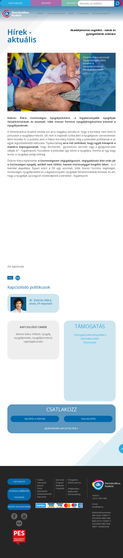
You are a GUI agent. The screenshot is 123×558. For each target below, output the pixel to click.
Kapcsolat (41, 496)
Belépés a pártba (35, 418)
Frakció (40, 480)
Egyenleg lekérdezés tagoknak (19, 494)
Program (60, 482)
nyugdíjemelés (22, 338)
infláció (36, 334)
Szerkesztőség (74, 494)
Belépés (46, 3)
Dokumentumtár (44, 494)
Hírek (70, 12)
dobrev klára (23, 334)
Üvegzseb (60, 488)
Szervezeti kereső (55, 12)
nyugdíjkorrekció (42, 338)
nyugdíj (46, 334)
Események (82, 12)
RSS (10, 277)
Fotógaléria (73, 480)
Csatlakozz (15, 3)
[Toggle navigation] (4, 22)
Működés (60, 485)
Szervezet (60, 480)
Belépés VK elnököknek (19, 506)
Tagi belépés (88, 418)
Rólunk (39, 12)
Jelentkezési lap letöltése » (61, 428)
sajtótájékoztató (33, 341)
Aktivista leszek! (77, 3)
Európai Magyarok (101, 12)
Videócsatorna (74, 482)
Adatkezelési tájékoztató (73, 490)
